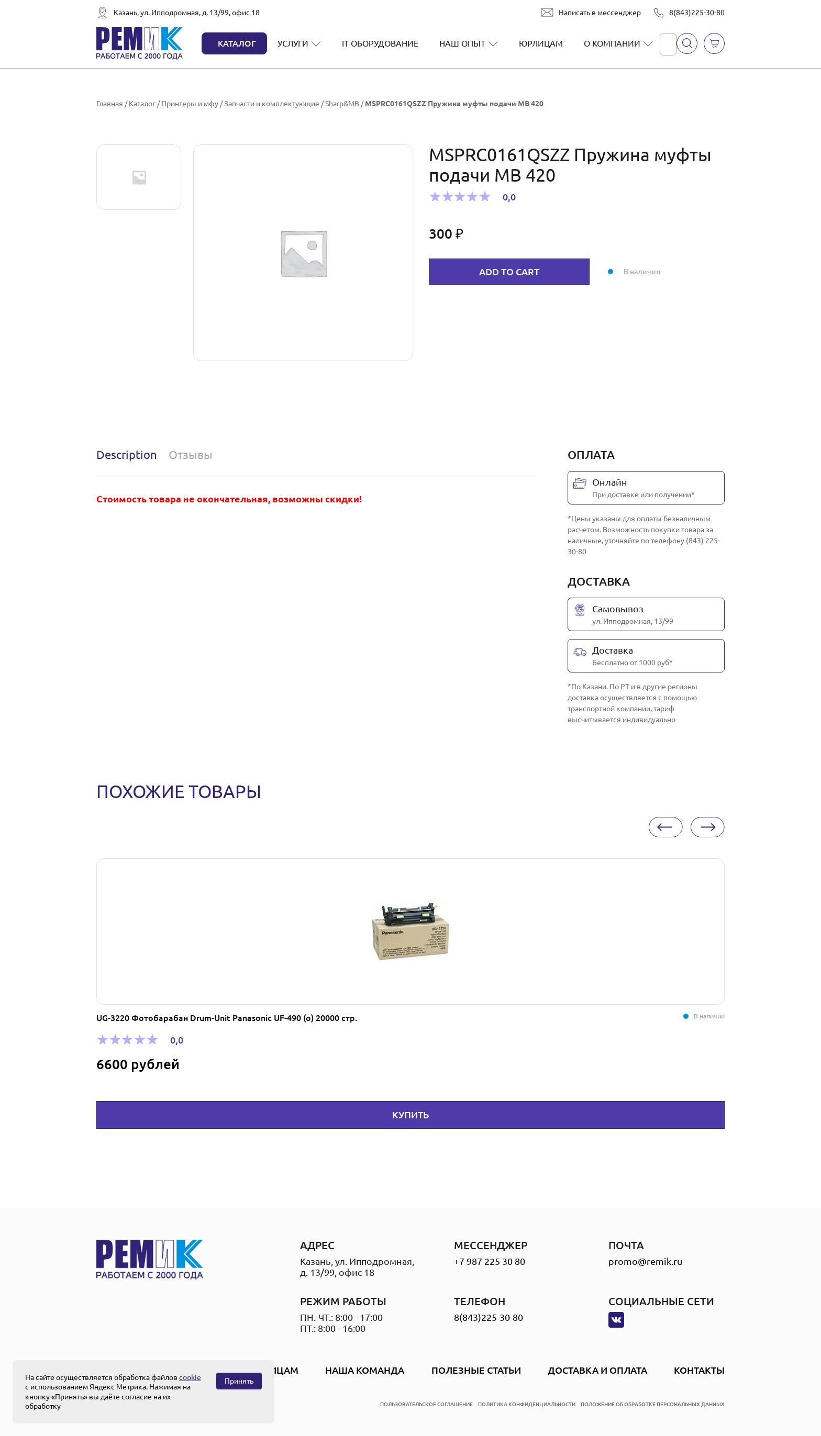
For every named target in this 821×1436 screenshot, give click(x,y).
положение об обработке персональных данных (653, 1404)
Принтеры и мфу (189, 103)
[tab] (129, 455)
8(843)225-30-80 (697, 12)
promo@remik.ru (645, 1261)
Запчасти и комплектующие (271, 103)
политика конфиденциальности (526, 1404)
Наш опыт (462, 43)
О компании (612, 43)
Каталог (237, 43)
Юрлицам (541, 43)
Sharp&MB (342, 103)
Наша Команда (364, 1370)
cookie (190, 1377)
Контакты (699, 1370)
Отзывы (191, 454)
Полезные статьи (476, 1370)
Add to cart (509, 271)
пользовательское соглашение (426, 1404)
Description (126, 454)
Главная (109, 103)
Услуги (293, 43)
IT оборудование (380, 43)
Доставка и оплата (597, 1370)
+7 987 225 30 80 (489, 1261)
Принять (239, 1381)
